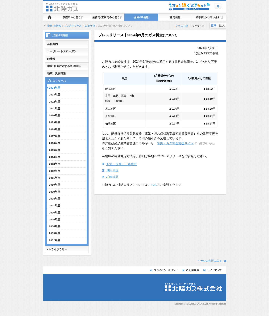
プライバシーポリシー (164, 270)
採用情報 (175, 17)
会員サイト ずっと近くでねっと (189, 7)
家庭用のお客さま (73, 17)
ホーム (49, 17)
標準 (213, 25)
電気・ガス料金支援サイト (175, 143)
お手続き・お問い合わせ (209, 17)
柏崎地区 (112, 177)
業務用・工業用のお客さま (107, 17)
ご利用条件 (190, 270)
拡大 (222, 25)
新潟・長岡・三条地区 (121, 164)
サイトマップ (212, 270)
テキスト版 (182, 25)
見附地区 (112, 170)
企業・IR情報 (141, 17)
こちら (152, 184)
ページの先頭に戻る (210, 260)
